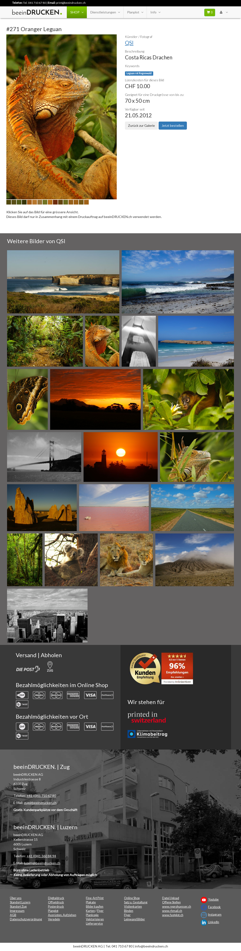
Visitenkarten (133, 906)
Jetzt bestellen (173, 125)
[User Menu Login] (223, 12)
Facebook (214, 907)
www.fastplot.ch (172, 915)
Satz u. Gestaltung (135, 902)
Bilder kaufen (94, 906)
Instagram (214, 914)
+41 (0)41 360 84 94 (41, 856)
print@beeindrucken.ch (71, 2)
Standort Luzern (20, 902)
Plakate (91, 902)
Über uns (15, 898)
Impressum (17, 911)
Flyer (100, 911)
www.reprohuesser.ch (176, 906)
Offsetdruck (56, 902)
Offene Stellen (171, 902)
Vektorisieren (95, 919)
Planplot (135, 12)
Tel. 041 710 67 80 (34, 2)
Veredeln (54, 919)
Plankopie (92, 915)
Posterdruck (56, 906)
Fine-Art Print (95, 898)
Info (155, 12)
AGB (13, 915)
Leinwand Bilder (134, 919)
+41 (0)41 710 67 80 (41, 796)
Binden (128, 911)
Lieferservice (94, 923)
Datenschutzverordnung (26, 919)
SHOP (76, 12)
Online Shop (132, 898)
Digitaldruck (56, 898)
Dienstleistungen (105, 12)
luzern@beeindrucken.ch (42, 863)
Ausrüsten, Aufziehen (62, 915)
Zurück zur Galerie (141, 125)
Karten (90, 911)
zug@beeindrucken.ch (40, 803)
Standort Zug (18, 906)
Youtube (213, 899)
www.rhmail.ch (172, 911)
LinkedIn (213, 922)
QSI (129, 43)
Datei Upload (170, 898)
